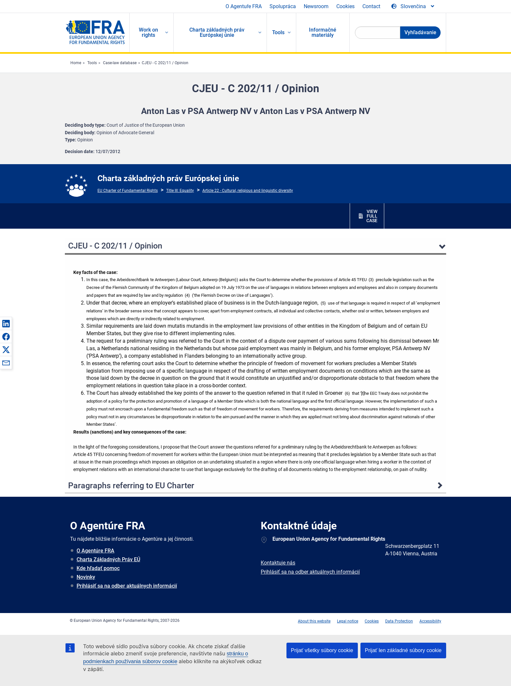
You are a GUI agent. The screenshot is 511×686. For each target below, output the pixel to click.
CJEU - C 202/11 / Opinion (165, 63)
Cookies (345, 6)
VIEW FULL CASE (371, 216)
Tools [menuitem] (278, 32)
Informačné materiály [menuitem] (322, 32)
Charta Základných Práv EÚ (108, 559)
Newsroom (316, 6)
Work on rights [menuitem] (148, 32)
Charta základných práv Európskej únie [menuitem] (216, 32)
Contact (371, 6)
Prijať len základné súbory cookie (403, 650)
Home (75, 63)
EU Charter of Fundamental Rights (127, 190)
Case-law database (120, 63)
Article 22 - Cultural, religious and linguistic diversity (247, 190)
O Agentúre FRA (95, 551)
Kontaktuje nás (278, 563)
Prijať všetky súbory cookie (322, 650)
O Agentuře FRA (244, 6)
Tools (92, 63)
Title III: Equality (180, 190)
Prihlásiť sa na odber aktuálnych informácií (127, 586)
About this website (314, 621)
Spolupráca (283, 6)
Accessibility (430, 621)
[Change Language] (413, 6)
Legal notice (347, 621)
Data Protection (399, 621)
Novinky (86, 577)
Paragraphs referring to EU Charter (131, 485)
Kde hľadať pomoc (98, 568)
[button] (6, 323)
